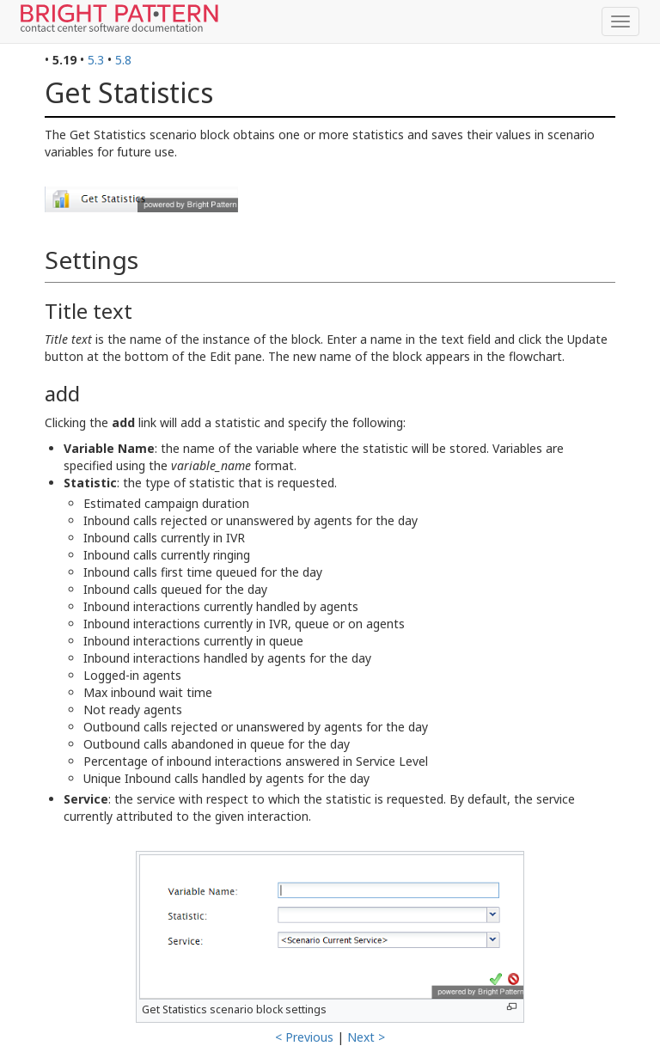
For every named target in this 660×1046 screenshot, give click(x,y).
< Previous (304, 1037)
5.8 (123, 60)
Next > (366, 1037)
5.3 (96, 60)
